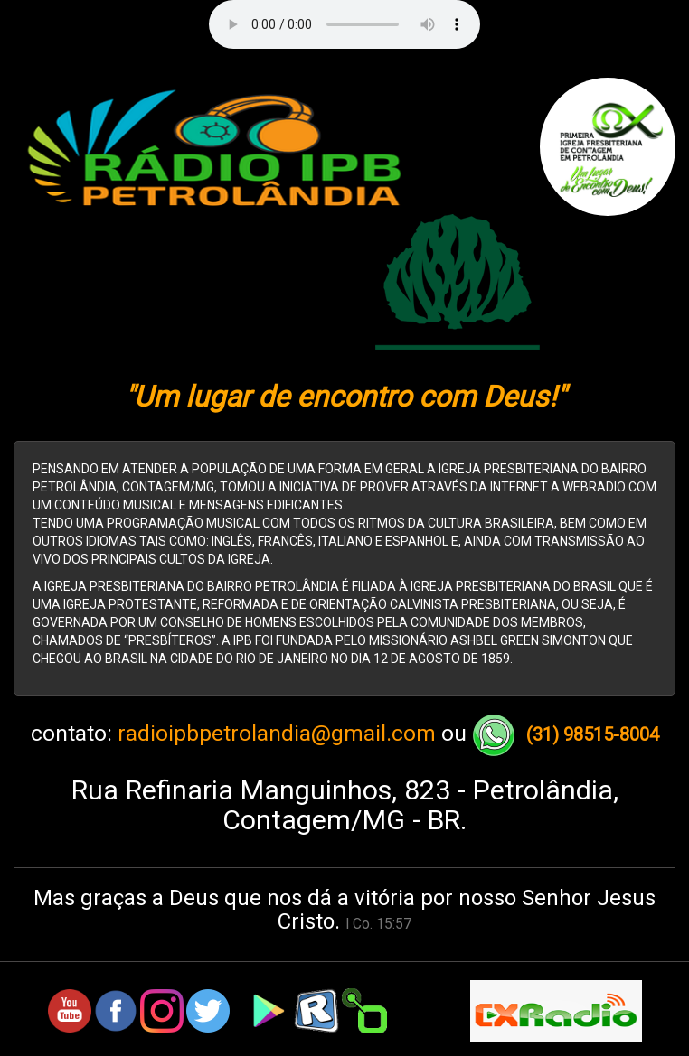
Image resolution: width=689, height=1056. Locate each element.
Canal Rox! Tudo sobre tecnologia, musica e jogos (345, 1048)
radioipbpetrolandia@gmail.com (277, 734)
